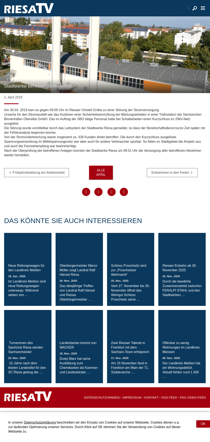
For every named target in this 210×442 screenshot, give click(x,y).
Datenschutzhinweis (102, 401)
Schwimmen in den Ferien (170, 176)
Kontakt (151, 401)
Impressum (132, 401)
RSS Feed (169, 401)
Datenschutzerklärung (40, 422)
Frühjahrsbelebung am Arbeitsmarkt (39, 176)
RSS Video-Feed (193, 401)
